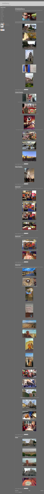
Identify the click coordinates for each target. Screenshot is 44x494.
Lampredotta (28, 419)
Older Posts (42, 490)
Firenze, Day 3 (18, 236)
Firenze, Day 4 (18, 186)
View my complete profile (6, 25)
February (2, 13)
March (1, 12)
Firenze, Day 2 (18, 264)
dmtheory (5, 3)
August (1, 8)
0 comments (22, 233)
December (2, 15)
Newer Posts (16, 490)
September (2, 10)
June (1, 17)
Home (29, 490)
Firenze (16, 437)
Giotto (29, 367)
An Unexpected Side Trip (20, 8)
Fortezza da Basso (23, 397)
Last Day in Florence (19, 92)
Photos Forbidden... (19, 166)
